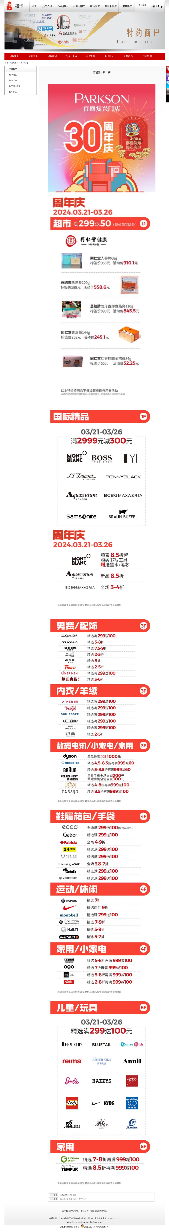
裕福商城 (52, 56)
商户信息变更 (15, 86)
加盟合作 (85, 1211)
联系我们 (147, 56)
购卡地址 (109, 56)
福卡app (157, 6)
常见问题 (128, 56)
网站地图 (103, 1211)
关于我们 (66, 1211)
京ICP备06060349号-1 (69, 1227)
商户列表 (13, 75)
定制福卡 (143, 5)
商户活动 (24, 63)
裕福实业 (14, 56)
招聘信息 (94, 1211)
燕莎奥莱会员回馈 (68, 1195)
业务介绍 (47, 6)
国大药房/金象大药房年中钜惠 (73, 1199)
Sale (63, 6)
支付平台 (33, 56)
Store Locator (95, 6)
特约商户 (14, 63)
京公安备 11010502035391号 (96, 1227)
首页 (34, 6)
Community (79, 6)
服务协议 (13, 92)
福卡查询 (90, 56)
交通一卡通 (71, 56)
